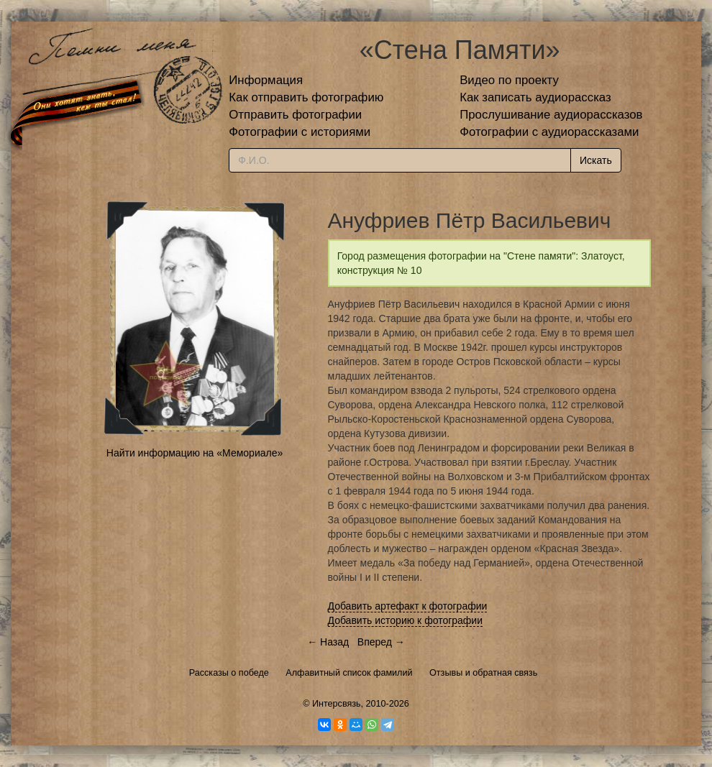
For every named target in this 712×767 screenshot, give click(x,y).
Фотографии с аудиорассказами (549, 132)
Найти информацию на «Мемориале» (194, 453)
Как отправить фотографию (306, 97)
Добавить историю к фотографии (405, 620)
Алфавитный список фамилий (349, 673)
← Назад (328, 642)
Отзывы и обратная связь (483, 673)
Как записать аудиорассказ (535, 97)
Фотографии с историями (299, 132)
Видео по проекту (509, 80)
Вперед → (381, 642)
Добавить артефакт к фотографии (408, 606)
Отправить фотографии (295, 114)
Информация (266, 80)
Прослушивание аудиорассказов (551, 114)
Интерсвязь (336, 704)
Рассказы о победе (229, 673)
